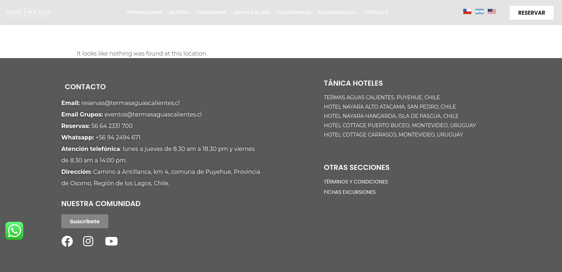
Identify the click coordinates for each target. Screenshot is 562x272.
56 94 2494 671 (119, 137)
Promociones (144, 12)
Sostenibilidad (337, 12)
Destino (179, 12)
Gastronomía (294, 12)
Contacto (375, 12)
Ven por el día (251, 12)
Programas (211, 12)
